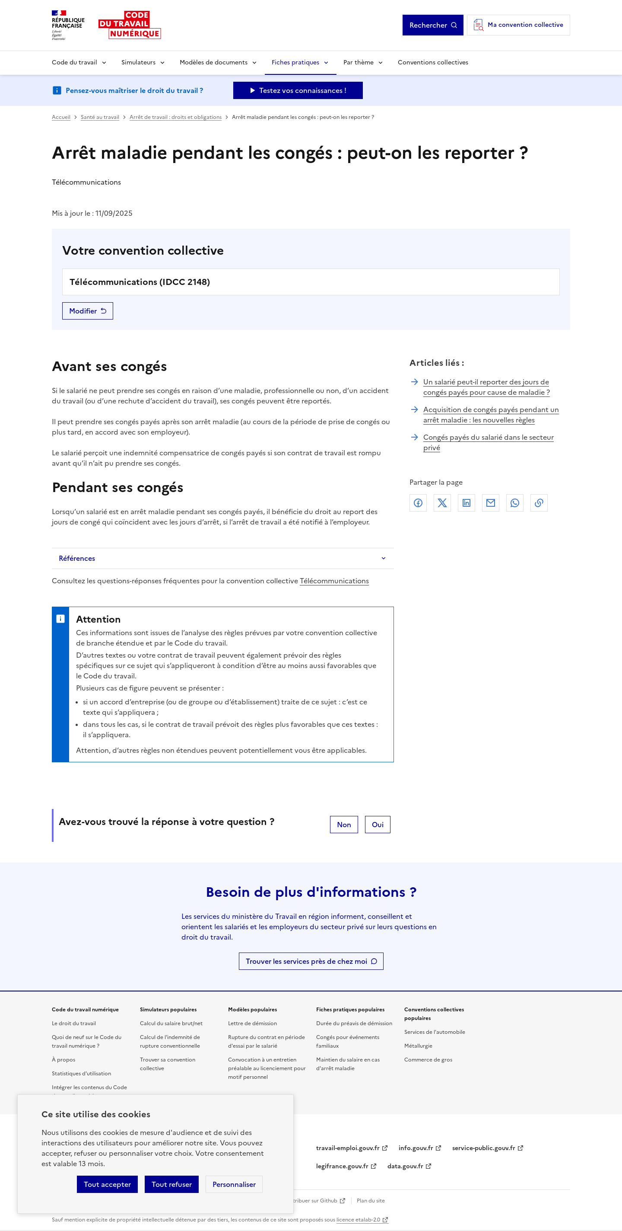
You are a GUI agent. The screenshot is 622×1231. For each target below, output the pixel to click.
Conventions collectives (433, 62)
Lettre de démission (252, 1023)
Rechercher (428, 25)
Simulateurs (138, 62)
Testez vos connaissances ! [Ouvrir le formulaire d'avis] (302, 90)
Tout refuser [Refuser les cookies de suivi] (172, 1184)
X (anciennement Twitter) (442, 503)
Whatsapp (515, 503)
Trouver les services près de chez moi (306, 961)
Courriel (490, 503)
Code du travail (74, 62)
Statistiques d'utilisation (81, 1074)
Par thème (358, 62)
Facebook (418, 503)
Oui (378, 824)
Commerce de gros (428, 1060)
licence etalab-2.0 (358, 1220)
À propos (63, 1060)
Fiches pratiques (295, 62)
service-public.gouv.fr (483, 1148)
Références (77, 558)
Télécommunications (334, 581)
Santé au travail (100, 117)
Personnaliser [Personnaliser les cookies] (234, 1184)
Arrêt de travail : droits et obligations (176, 117)
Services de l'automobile (434, 1032)
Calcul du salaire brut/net (171, 1023)
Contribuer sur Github (309, 1201)
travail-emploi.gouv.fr (348, 1148)
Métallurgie (418, 1046)
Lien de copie (539, 503)
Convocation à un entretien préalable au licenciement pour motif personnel (267, 1068)
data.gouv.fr (405, 1166)
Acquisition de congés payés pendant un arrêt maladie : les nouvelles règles (491, 414)
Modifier (83, 311)
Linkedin (466, 503)
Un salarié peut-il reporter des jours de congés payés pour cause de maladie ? (486, 387)
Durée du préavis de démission (354, 1023)
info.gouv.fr (416, 1148)
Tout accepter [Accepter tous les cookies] (107, 1184)
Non (344, 824)
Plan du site (371, 1201)
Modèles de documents (214, 62)
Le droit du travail (74, 1023)
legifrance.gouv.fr (342, 1166)
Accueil (61, 117)
